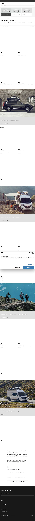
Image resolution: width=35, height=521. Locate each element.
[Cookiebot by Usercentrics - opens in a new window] (30, 253)
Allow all (28, 267)
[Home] (6, 3)
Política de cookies (3, 509)
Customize (17, 267)
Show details (30, 264)
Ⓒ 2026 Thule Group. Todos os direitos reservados (8, 515)
